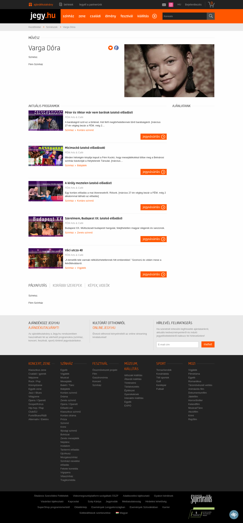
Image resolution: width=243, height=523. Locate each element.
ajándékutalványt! (43, 328)
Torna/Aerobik (163, 370)
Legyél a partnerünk (90, 4)
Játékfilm (193, 396)
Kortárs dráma (68, 415)
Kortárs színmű (85, 130)
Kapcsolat (73, 501)
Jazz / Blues (35, 392)
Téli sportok (162, 377)
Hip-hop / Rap (36, 407)
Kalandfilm (194, 404)
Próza (63, 419)
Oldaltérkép (80, 507)
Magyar (122, 512)
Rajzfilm (192, 419)
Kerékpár (161, 385)
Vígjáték (81, 267)
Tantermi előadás (69, 449)
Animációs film (196, 389)
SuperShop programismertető (53, 507)
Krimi (63, 426)
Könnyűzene (35, 385)
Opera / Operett (37, 400)
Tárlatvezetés (131, 386)
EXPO (127, 405)
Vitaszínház (66, 476)
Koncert (96, 381)
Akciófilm (193, 411)
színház (68, 16)
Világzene (33, 396)
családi (95, 16)
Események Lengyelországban (108, 507)
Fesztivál (100, 364)
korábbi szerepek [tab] (67, 286)
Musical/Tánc (195, 407)
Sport (161, 364)
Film (94, 373)
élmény (110, 16)
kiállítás (143, 16)
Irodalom (65, 445)
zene (82, 16)
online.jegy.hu (104, 328)
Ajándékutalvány (43, 4)
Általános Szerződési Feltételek (51, 495)
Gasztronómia (100, 377)
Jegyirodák (112, 501)
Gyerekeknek (131, 394)
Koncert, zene (39, 364)
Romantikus (194, 381)
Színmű (64, 423)
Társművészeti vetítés (200, 385)
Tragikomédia (67, 480)
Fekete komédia (69, 468)
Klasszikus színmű (70, 411)
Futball (160, 389)
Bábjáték (82, 165)
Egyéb (63, 370)
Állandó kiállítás (132, 379)
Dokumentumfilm (197, 392)
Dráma (64, 396)
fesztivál (127, 16)
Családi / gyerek (37, 373)
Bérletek (68, 4)
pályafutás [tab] (37, 286)
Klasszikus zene (37, 370)
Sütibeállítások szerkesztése (94, 512)
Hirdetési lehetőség (155, 501)
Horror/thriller (195, 400)
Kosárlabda (162, 373)
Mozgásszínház (68, 457)
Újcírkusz (65, 453)
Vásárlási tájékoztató (52, 501)
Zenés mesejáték (69, 438)
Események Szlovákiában (144, 507)
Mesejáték (66, 381)
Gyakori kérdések (163, 495)
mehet (208, 344)
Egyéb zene (35, 389)
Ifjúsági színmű (68, 430)
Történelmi (130, 382)
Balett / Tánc (67, 385)
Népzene (33, 377)
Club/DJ (32, 411)
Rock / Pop (34, 381)
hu (179, 4)
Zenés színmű (85, 232)
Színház (69, 130)
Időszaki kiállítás (133, 375)
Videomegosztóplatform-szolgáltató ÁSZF (95, 495)
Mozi (191, 364)
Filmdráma (194, 373)
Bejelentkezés (193, 4)
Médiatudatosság (131, 501)
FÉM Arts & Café (74, 117)
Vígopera (65, 472)
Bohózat (64, 434)
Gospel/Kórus (35, 404)
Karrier (166, 507)
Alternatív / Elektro (38, 419)
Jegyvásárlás (151, 136)
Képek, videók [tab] (99, 286)
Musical (64, 377)
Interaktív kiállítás (133, 398)
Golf (158, 381)
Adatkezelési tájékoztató (136, 495)
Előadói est (66, 407)
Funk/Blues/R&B (37, 415)
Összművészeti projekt (104, 370)
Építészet (129, 390)
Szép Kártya (94, 501)
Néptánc (64, 442)
